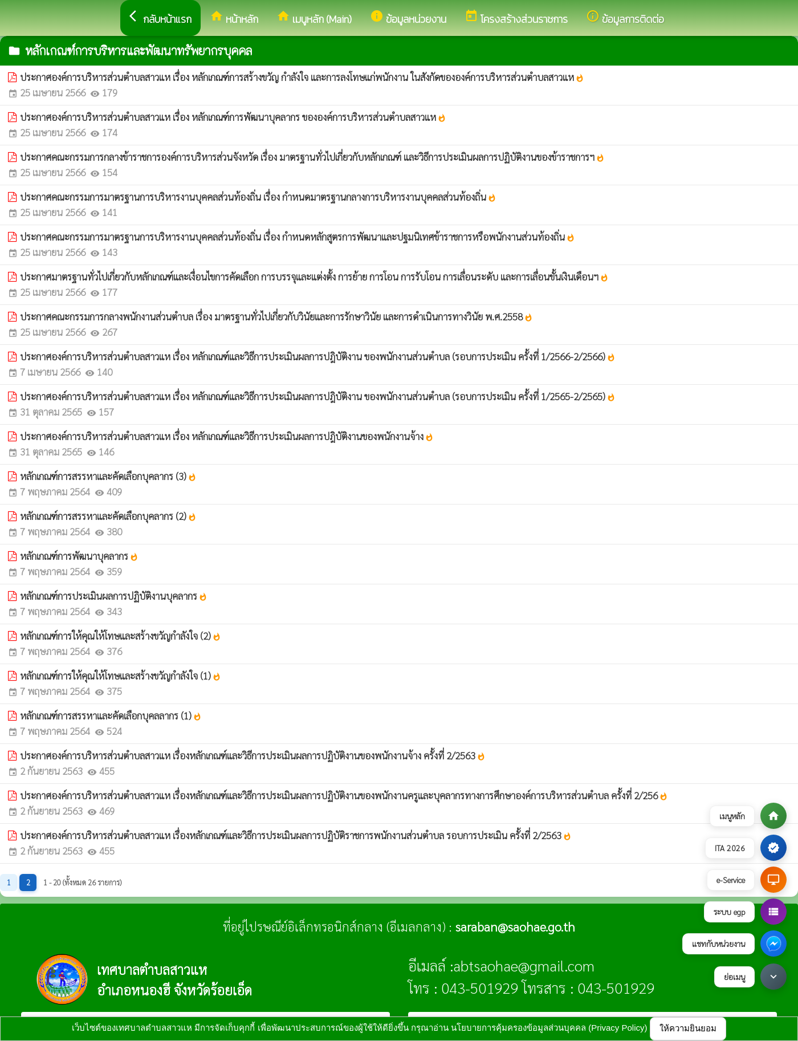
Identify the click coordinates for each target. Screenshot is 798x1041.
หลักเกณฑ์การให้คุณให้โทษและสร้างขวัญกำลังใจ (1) (120, 675)
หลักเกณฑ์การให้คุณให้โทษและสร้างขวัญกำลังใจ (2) (120, 635)
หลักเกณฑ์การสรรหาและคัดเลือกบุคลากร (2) (108, 516)
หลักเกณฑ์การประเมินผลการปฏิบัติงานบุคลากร (113, 595)
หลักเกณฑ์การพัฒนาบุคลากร (79, 556)
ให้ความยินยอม (687, 1028)
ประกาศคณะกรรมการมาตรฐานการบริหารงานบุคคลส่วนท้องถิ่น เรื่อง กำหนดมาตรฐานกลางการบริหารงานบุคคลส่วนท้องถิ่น (258, 196)
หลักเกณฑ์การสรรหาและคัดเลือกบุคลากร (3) (108, 476)
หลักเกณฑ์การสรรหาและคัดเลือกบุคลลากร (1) (111, 715)
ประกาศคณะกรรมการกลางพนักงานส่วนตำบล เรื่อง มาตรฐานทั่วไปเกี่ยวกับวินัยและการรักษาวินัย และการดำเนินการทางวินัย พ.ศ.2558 (276, 316)
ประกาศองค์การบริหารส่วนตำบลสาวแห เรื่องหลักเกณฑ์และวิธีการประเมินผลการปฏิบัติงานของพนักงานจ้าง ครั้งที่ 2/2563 (253, 755)
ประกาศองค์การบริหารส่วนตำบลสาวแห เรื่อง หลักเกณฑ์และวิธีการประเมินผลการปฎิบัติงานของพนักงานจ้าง (227, 436)
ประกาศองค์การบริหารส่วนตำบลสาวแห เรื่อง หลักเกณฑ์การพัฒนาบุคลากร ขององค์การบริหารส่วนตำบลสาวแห (233, 117)
